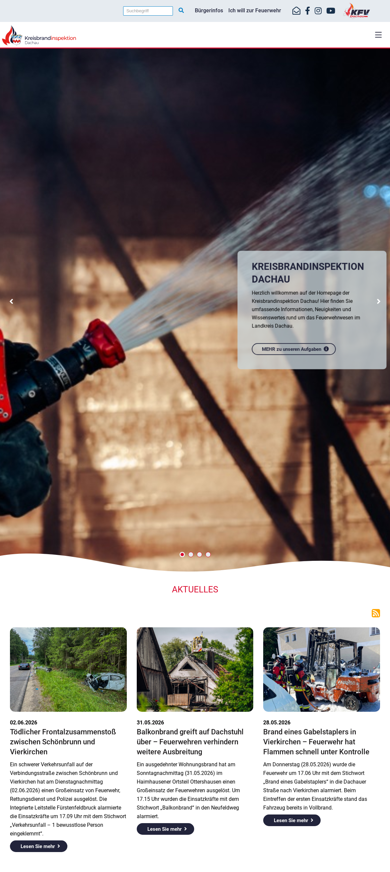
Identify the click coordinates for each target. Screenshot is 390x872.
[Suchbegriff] (148, 11)
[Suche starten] (181, 10)
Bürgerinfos (209, 10)
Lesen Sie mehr (38, 846)
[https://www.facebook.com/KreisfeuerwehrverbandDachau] (307, 11)
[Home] (195, 35)
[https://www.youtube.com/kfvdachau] (331, 11)
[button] (378, 35)
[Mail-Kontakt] (296, 11)
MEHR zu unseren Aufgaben (293, 346)
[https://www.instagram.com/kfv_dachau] (318, 11)
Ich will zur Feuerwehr (254, 10)
